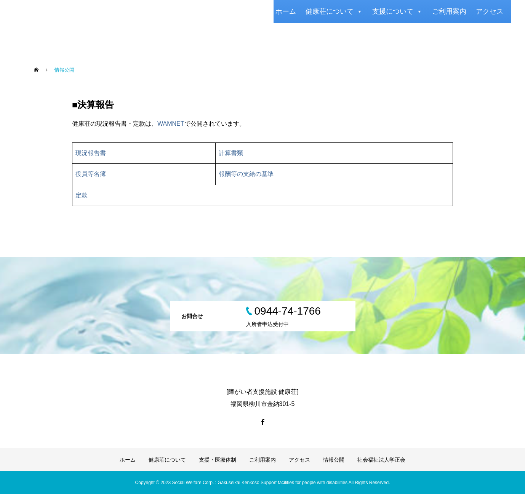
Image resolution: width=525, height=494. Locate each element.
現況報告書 (90, 153)
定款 (81, 195)
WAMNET (170, 123)
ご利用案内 (449, 11)
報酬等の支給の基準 (246, 174)
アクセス (489, 11)
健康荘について (334, 11)
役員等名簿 (90, 174)
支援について (397, 11)
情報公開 (333, 460)
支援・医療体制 (217, 460)
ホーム (285, 11)
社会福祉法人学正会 (381, 460)
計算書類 (231, 153)
